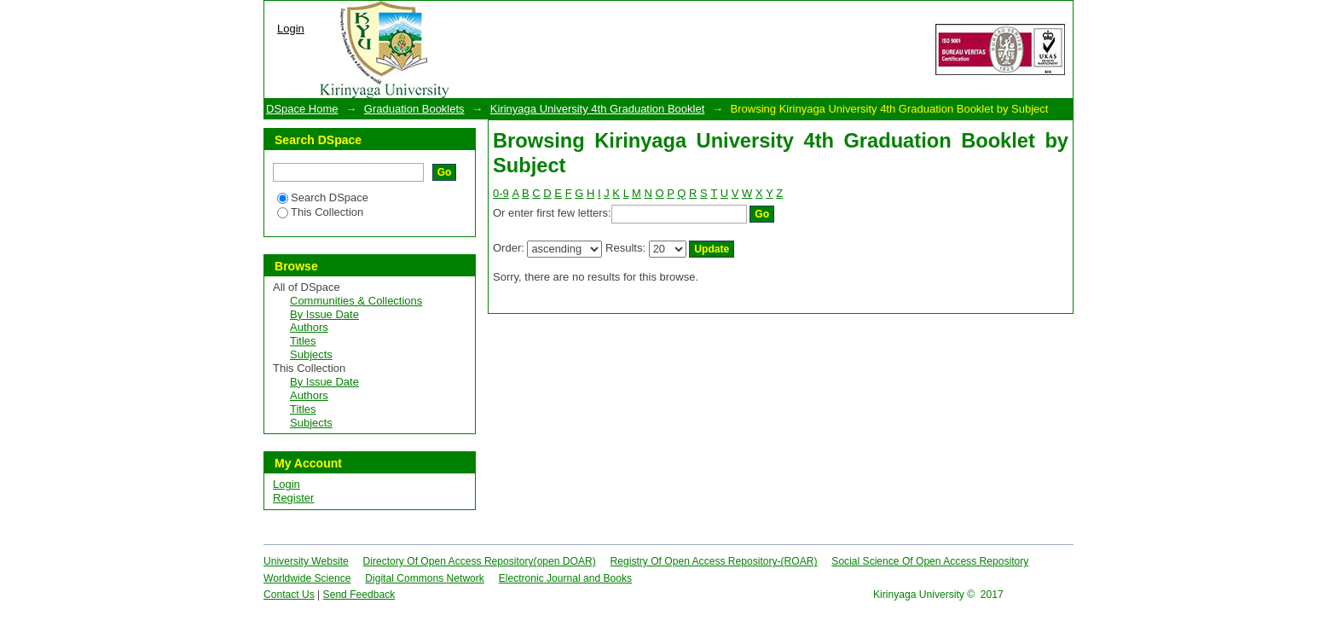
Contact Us (289, 595)
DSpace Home (302, 108)
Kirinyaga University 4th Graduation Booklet (597, 108)
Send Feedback (359, 595)
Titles (303, 340)
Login (290, 28)
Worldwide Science (307, 578)
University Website (306, 561)
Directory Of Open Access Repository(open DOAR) (479, 561)
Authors (309, 327)
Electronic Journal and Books (565, 578)
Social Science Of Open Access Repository (929, 561)
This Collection (320, 212)
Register (293, 497)
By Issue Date (324, 314)
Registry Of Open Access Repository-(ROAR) (714, 561)
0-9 (501, 193)
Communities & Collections (356, 300)
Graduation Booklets (414, 108)
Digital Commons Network (424, 578)
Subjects (311, 354)
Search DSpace (322, 197)
